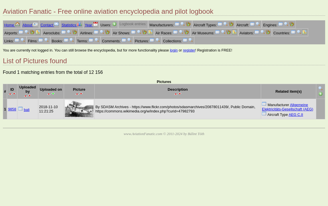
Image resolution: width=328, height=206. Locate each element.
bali (26, 110)
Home (12, 25)
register (189, 50)
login (174, 50)
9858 (12, 109)
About (30, 25)
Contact (50, 25)
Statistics (71, 25)
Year (91, 25)
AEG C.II (296, 114)
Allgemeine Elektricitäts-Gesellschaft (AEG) (287, 107)
